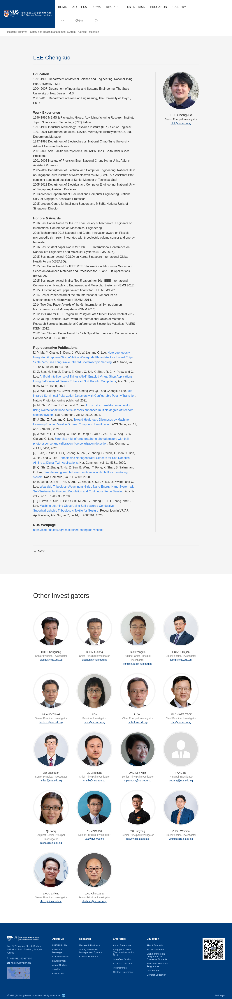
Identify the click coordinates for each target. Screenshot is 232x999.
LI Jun (137, 714)
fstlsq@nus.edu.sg (51, 780)
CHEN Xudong (94, 652)
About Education (155, 945)
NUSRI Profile (59, 945)
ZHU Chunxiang (94, 893)
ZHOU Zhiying (51, 893)
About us (79, 6)
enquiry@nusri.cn (21, 962)
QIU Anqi (51, 831)
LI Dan (94, 714)
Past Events (153, 970)
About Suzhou (59, 965)
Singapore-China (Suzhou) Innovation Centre (123, 952)
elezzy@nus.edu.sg (51, 901)
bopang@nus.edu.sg (181, 780)
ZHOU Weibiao (181, 831)
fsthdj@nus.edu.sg (180, 659)
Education (158, 6)
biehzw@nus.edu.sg (51, 722)
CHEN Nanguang (51, 652)
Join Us (56, 969)
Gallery (179, 6)
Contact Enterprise (123, 972)
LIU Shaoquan (51, 772)
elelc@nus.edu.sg (181, 123)
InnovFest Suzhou (122, 959)
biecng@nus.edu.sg (51, 659)
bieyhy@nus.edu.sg (137, 838)
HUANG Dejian (180, 652)
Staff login (219, 995)
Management (59, 960)
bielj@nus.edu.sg (138, 722)
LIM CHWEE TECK (181, 714)
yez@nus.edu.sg (94, 838)
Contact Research (88, 31)
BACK (39, 551)
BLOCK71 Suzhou (122, 963)
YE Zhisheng (94, 830)
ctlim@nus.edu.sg (181, 722)
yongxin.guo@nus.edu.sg (137, 663)
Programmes (119, 967)
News (96, 6)
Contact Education (156, 974)
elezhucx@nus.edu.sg (94, 901)
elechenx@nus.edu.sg (94, 659)
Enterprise (136, 6)
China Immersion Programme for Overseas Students (157, 956)
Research (114, 6)
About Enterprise (122, 945)
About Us (58, 939)
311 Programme (155, 949)
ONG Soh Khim (137, 772)
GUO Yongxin (137, 652)
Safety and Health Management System (52, 31)
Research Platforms (16, 31)
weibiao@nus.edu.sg (181, 838)
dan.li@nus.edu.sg (94, 722)
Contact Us (58, 973)
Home (62, 6)
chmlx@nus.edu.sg (94, 780)
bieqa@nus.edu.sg (51, 842)
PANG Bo (181, 772)
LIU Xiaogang (94, 772)
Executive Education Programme (157, 965)
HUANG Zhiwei (51, 714)
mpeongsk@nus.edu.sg (137, 780)
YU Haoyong (137, 831)
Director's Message (57, 951)
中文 (79, 20)
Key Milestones (60, 956)
